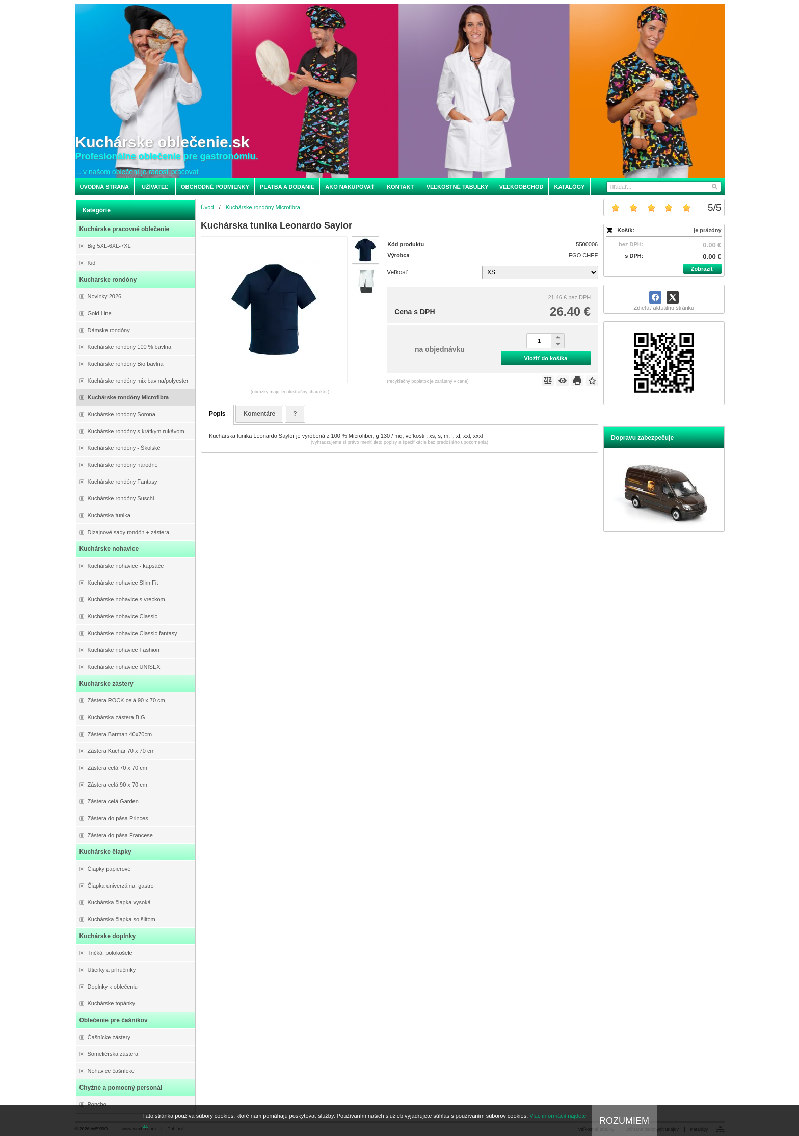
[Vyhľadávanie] (664, 187)
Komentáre (260, 413)
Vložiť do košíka (546, 358)
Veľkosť (397, 272)
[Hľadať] (714, 187)
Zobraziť (702, 269)
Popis (217, 413)
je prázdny (707, 230)
